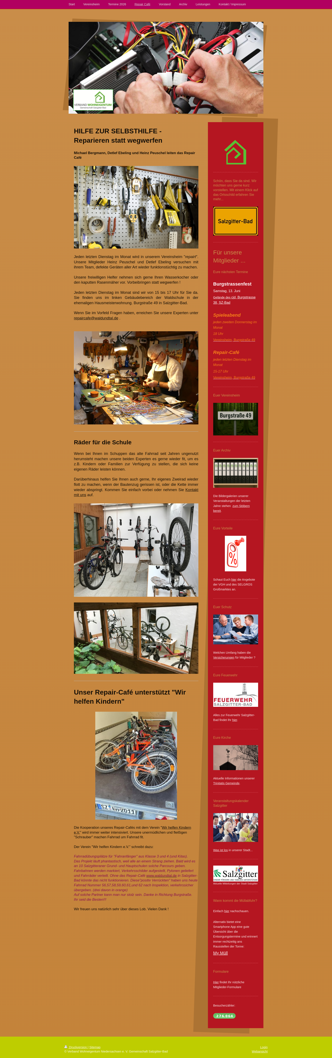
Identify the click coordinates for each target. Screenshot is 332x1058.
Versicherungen (223, 657)
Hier (216, 982)
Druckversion (76, 1047)
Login (264, 1047)
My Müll (220, 953)
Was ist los (220, 850)
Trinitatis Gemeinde (226, 783)
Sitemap (95, 1047)
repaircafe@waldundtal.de (96, 318)
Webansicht (260, 1051)
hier (233, 579)
